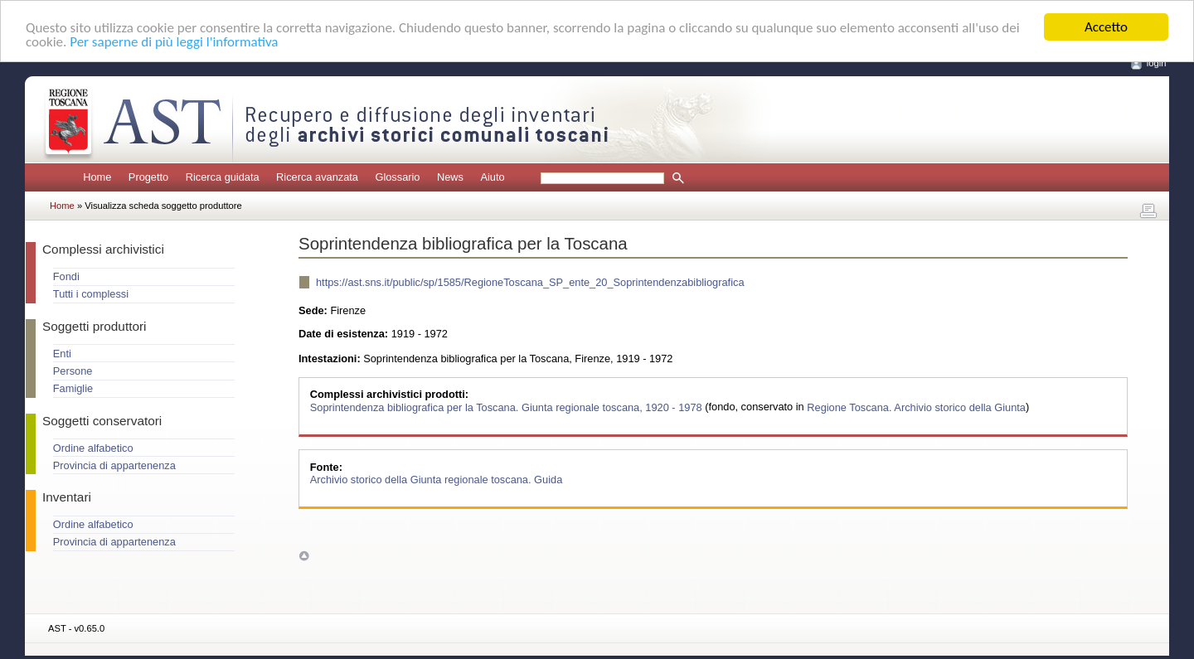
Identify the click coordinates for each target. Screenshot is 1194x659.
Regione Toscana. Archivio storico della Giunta (916, 406)
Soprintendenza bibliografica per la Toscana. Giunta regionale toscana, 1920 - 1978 (507, 406)
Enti (62, 353)
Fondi (66, 276)
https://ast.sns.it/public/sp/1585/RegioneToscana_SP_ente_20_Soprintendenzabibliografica (530, 282)
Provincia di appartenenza (114, 465)
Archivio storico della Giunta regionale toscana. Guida (436, 479)
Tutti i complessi (91, 294)
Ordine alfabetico (93, 448)
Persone (73, 371)
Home (97, 177)
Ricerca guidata (223, 177)
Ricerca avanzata (317, 177)
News (450, 177)
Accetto (1106, 27)
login (1157, 63)
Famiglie (73, 388)
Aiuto (492, 177)
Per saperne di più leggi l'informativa (174, 42)
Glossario (397, 177)
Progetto (148, 177)
